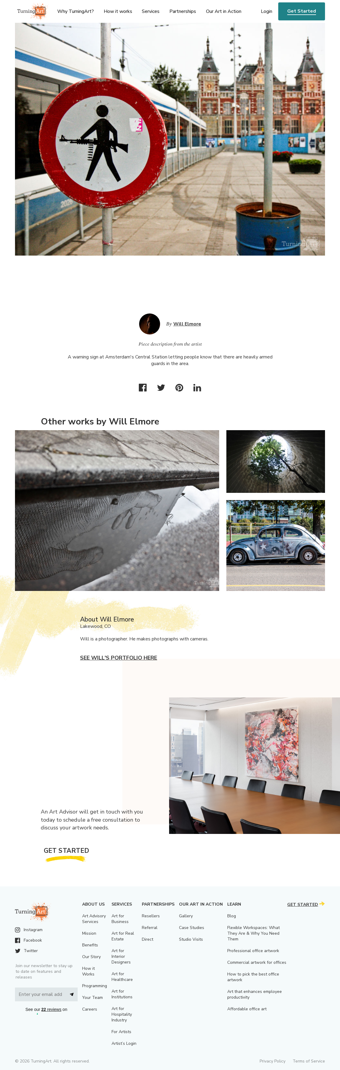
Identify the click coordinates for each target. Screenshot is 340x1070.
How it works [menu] (118, 11)
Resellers (151, 916)
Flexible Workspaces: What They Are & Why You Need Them (253, 933)
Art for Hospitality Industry (122, 1014)
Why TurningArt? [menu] (75, 11)
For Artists (121, 1032)
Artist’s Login (124, 1043)
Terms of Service (309, 1061)
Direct (147, 939)
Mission (89, 933)
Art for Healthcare (122, 976)
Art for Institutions (122, 994)
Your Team (92, 997)
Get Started (301, 11)
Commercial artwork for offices (256, 962)
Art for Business (120, 919)
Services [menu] (151, 11)
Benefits (90, 945)
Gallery (186, 916)
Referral (149, 928)
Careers (89, 1009)
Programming (94, 986)
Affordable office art (247, 1009)
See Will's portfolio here (118, 657)
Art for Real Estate (123, 936)
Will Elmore (187, 324)
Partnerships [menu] (182, 11)
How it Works (88, 971)
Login (266, 11)
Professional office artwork (253, 951)
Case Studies (191, 928)
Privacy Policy (272, 1061)
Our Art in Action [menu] (223, 11)
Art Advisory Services (94, 919)
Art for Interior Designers (121, 956)
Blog (231, 916)
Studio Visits (191, 939)
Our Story (91, 957)
